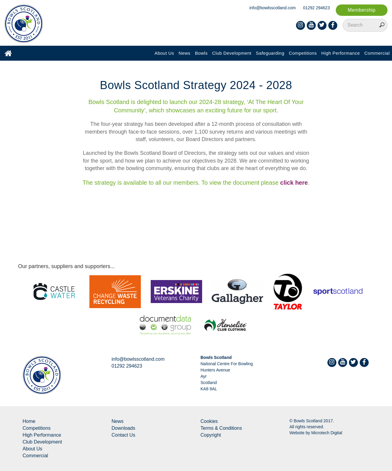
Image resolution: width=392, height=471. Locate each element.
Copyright (211, 435)
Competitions (303, 53)
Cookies (209, 421)
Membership (362, 10)
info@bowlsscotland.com (272, 7)
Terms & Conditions (221, 428)
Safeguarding (270, 53)
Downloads (123, 428)
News (184, 53)
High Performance (340, 53)
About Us (164, 53)
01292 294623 (316, 7)
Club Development (231, 53)
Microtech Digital (326, 432)
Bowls (201, 53)
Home (29, 421)
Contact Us (123, 435)
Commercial (377, 53)
